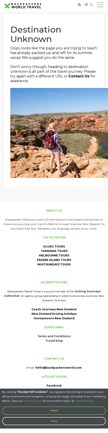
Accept (54, 410)
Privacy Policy (33, 400)
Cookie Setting (82, 400)
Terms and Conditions (54, 336)
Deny (54, 421)
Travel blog (54, 340)
